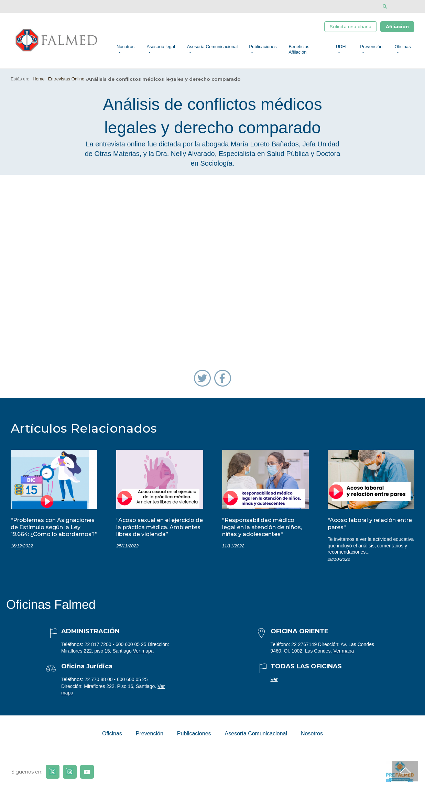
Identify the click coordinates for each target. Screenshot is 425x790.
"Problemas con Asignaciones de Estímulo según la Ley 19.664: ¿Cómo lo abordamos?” (54, 527)
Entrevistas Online (66, 78)
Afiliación (397, 26)
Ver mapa (143, 651)
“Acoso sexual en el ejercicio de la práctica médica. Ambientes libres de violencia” (159, 527)
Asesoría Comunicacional (212, 46)
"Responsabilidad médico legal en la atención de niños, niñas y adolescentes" (262, 527)
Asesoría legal (160, 46)
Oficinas (403, 46)
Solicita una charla (350, 26)
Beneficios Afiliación (298, 49)
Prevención (371, 46)
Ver (274, 679)
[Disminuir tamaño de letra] (405, 6)
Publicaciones (262, 46)
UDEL (342, 46)
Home (39, 78)
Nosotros (125, 46)
